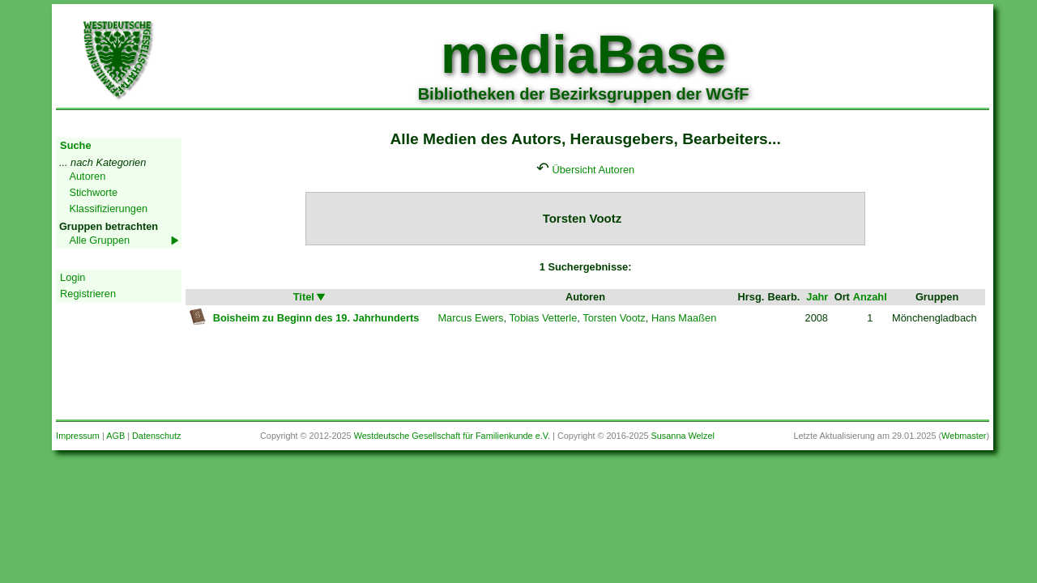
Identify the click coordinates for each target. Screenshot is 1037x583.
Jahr (817, 297)
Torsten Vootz (614, 318)
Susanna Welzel (683, 435)
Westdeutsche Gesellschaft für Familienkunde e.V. (452, 435)
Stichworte (93, 192)
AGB (115, 435)
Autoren (87, 176)
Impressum (78, 435)
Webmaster (963, 435)
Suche (75, 145)
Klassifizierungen (108, 208)
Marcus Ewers (470, 318)
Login (72, 277)
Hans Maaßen (683, 318)
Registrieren (88, 293)
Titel (310, 297)
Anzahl (870, 297)
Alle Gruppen (99, 240)
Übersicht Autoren (594, 170)
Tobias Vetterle (543, 318)
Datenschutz (156, 435)
